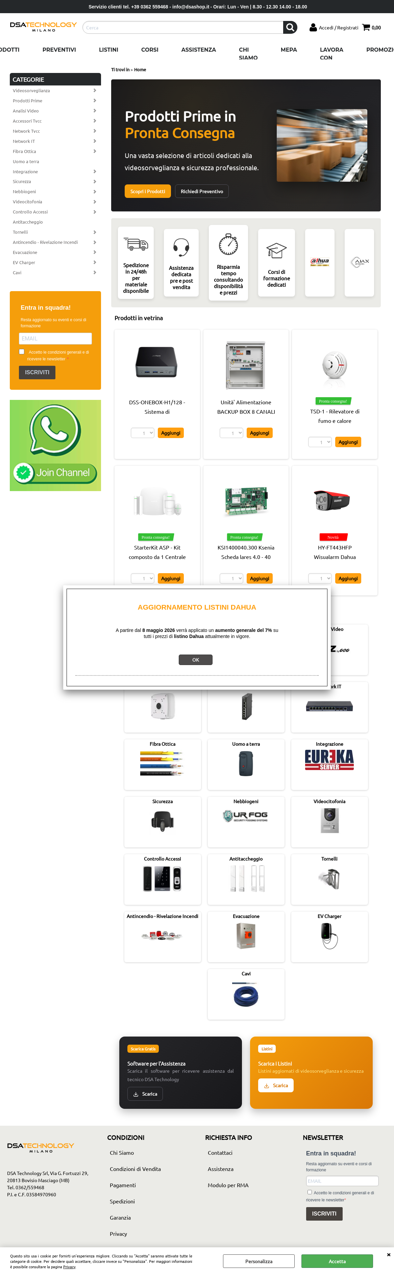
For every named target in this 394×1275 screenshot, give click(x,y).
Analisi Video (26, 110)
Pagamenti (123, 1184)
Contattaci (220, 1152)
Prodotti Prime (27, 100)
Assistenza (198, 50)
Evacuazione (25, 252)
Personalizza (258, 1261)
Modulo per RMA (228, 1184)
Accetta (337, 1261)
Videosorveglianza (31, 90)
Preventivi (59, 50)
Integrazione (25, 171)
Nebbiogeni (24, 191)
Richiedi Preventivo (202, 191)
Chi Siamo (248, 54)
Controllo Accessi (30, 211)
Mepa (289, 50)
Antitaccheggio (28, 222)
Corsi (149, 50)
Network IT (24, 141)
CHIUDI (389, 1254)
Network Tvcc (26, 131)
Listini (108, 50)
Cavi (17, 272)
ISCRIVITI (37, 372)
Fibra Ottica (24, 151)
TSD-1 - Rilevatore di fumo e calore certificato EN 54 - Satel (334, 420)
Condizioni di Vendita (135, 1168)
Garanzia (120, 1217)
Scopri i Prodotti (147, 191)
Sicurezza (22, 181)
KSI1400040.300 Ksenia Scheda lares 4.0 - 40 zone (246, 556)
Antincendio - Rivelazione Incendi (45, 242)
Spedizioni (122, 1201)
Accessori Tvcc (27, 121)
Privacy (69, 1266)
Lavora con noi (331, 58)
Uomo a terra (26, 161)
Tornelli (20, 232)
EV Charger (24, 262)
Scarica (145, 1094)
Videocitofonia (27, 201)
